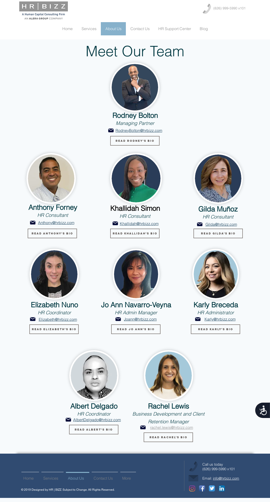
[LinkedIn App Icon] (222, 488)
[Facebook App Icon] (202, 488)
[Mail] (111, 130)
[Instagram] (192, 488)
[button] (135, 141)
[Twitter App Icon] (212, 488)
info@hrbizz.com (226, 478)
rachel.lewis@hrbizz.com (171, 427)
